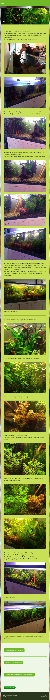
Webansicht (44, 696)
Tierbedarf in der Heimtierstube (14, 662)
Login (45, 695)
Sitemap (15, 695)
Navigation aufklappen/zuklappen (25, 3)
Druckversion (8, 695)
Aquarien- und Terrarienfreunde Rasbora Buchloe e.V (19, 674)
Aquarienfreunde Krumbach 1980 (14, 650)
